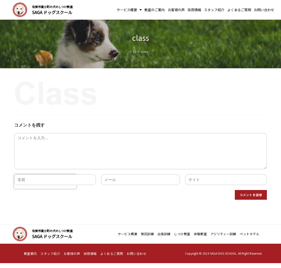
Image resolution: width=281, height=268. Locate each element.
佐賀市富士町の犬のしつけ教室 (52, 7)
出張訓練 (164, 234)
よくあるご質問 (239, 9)
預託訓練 (147, 234)
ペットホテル (249, 234)
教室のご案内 (154, 9)
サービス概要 (129, 10)
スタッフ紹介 (214, 9)
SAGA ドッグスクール (52, 12)
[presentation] (45, 197)
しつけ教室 (182, 234)
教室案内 (30, 253)
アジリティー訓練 (223, 234)
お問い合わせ (264, 9)
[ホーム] (134, 51)
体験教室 (200, 234)
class (144, 51)
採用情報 (194, 9)
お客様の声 (176, 9)
